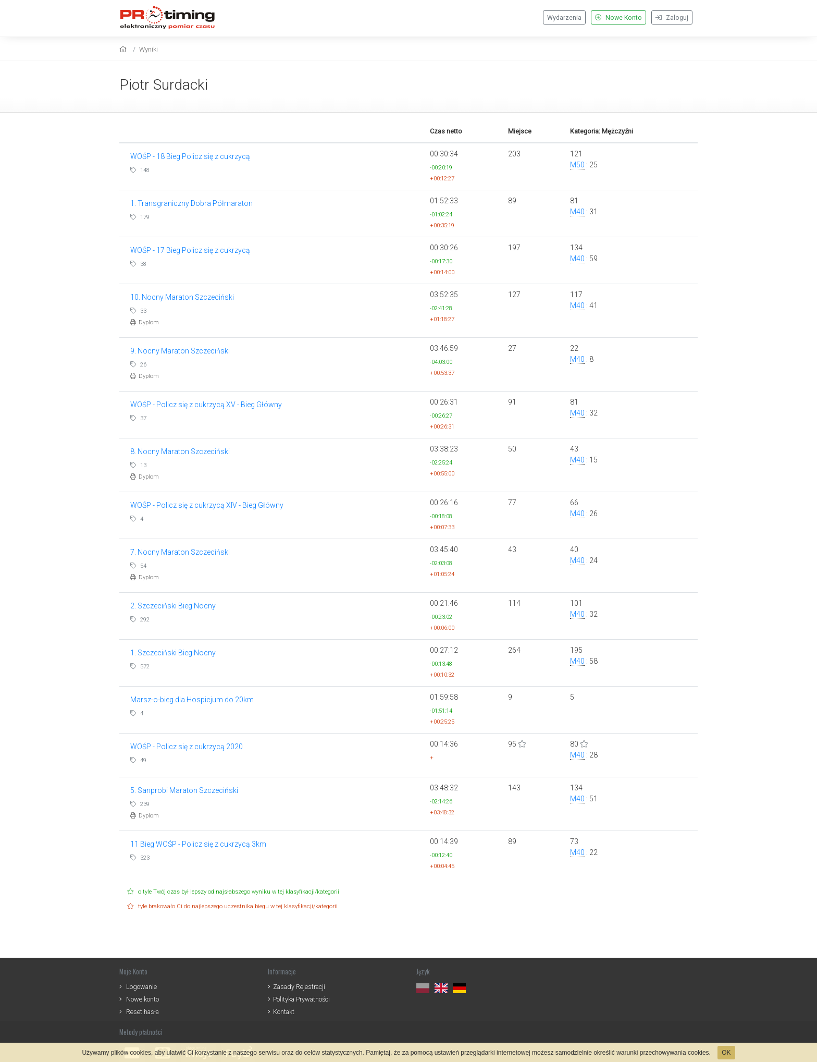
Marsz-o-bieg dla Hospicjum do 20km (192, 699)
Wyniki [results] (148, 49)
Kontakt (283, 1012)
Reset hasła (142, 1012)
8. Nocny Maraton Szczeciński (180, 451)
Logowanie (141, 987)
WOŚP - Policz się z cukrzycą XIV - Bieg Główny (206, 505)
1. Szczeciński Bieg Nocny (173, 653)
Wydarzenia (564, 17)
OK (726, 1052)
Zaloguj (671, 17)
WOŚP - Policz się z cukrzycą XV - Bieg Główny (206, 404)
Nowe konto (142, 999)
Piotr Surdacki (163, 84)
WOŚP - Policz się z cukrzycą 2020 (186, 746)
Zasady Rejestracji (299, 987)
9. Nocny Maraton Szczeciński (180, 351)
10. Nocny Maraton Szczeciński (182, 297)
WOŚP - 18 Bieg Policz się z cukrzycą (190, 156)
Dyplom (144, 322)
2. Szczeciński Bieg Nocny (173, 606)
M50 (577, 165)
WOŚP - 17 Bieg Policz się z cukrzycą (190, 250)
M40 (577, 211)
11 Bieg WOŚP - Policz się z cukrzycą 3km (198, 844)
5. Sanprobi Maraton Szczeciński (184, 790)
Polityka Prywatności (301, 999)
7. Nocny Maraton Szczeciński (180, 552)
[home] (124, 49)
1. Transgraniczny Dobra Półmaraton (191, 203)
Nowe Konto (618, 17)
